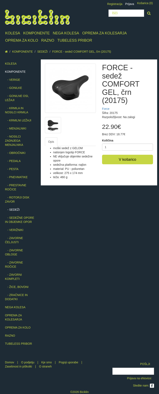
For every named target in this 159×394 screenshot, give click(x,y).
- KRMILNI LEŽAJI (18, 120)
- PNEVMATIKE (16, 177)
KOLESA (12, 33)
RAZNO (47, 40)
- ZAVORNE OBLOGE (14, 252)
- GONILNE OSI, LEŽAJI (17, 98)
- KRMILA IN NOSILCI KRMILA (16, 110)
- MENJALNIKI (15, 128)
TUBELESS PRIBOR (74, 40)
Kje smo (46, 362)
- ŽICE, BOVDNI (17, 287)
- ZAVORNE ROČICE (14, 264)
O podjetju (27, 362)
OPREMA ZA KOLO (21, 40)
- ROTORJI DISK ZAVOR (17, 199)
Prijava (129, 4)
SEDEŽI (42, 51)
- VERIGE (12, 79)
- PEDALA (12, 161)
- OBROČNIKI (15, 153)
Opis (51, 141)
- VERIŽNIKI (14, 230)
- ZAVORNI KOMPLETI (13, 276)
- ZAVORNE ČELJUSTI (14, 240)
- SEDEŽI (12, 209)
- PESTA (11, 169)
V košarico (127, 159)
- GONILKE (13, 87)
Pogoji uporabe (68, 362)
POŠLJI (145, 364)
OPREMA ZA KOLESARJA (104, 33)
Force (106, 108)
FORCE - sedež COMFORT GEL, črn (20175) (81, 51)
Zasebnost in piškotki (18, 366)
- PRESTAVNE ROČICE (15, 187)
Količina (107, 140)
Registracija (114, 4)
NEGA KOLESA (66, 33)
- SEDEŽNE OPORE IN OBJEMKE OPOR (19, 220)
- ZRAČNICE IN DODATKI (16, 297)
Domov (9, 362)
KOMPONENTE (36, 33)
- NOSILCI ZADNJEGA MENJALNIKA (14, 140)
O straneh (45, 366)
